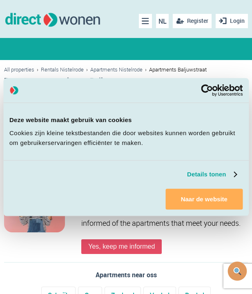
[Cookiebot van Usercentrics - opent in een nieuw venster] (207, 90)
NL (162, 21)
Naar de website (204, 199)
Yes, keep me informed (121, 246)
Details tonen (206, 174)
